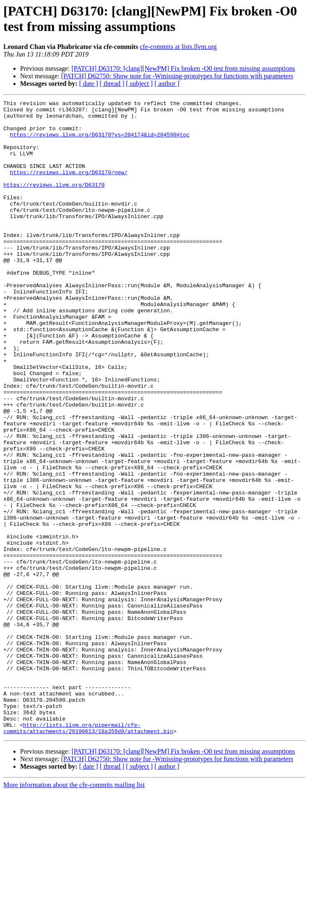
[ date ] (88, 83)
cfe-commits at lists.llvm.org (178, 46)
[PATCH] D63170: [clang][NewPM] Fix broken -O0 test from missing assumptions (183, 68)
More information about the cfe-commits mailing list (74, 911)
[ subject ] (139, 83)
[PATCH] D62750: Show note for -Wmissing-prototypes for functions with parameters (177, 76)
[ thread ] (112, 83)
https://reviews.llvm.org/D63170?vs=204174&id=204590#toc (100, 142)
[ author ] (167, 83)
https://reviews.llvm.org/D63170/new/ (69, 187)
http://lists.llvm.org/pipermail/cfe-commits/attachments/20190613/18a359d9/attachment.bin (88, 854)
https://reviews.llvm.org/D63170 (54, 202)
